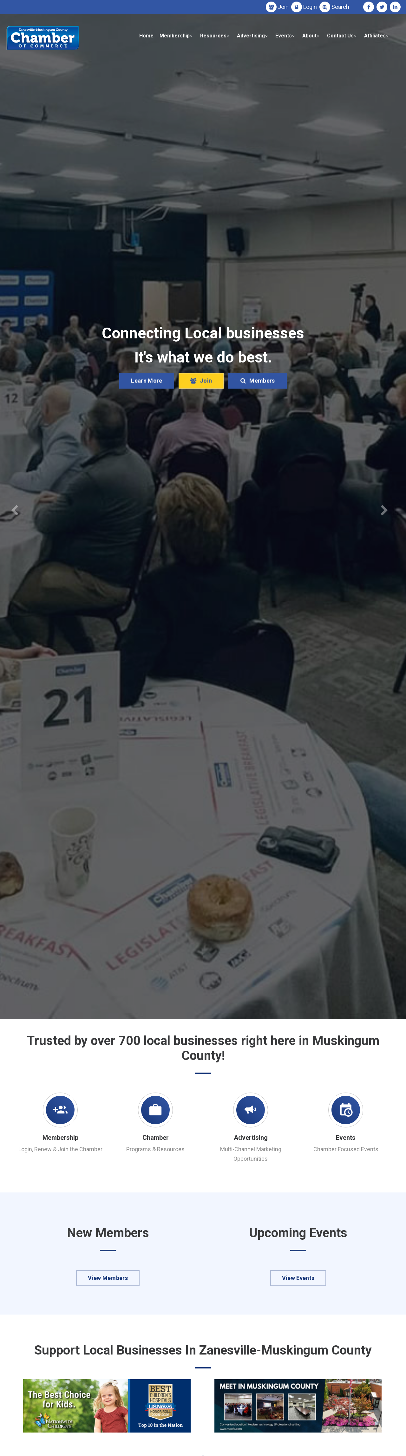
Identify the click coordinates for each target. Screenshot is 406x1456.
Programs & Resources (155, 1149)
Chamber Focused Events (345, 1149)
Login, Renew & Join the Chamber (60, 1149)
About (309, 36)
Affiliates (375, 36)
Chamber (155, 1137)
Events (283, 36)
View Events (298, 1278)
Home (146, 36)
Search (340, 6)
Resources (213, 36)
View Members (108, 1278)
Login (310, 6)
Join (283, 6)
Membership (175, 36)
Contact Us (340, 36)
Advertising (251, 36)
